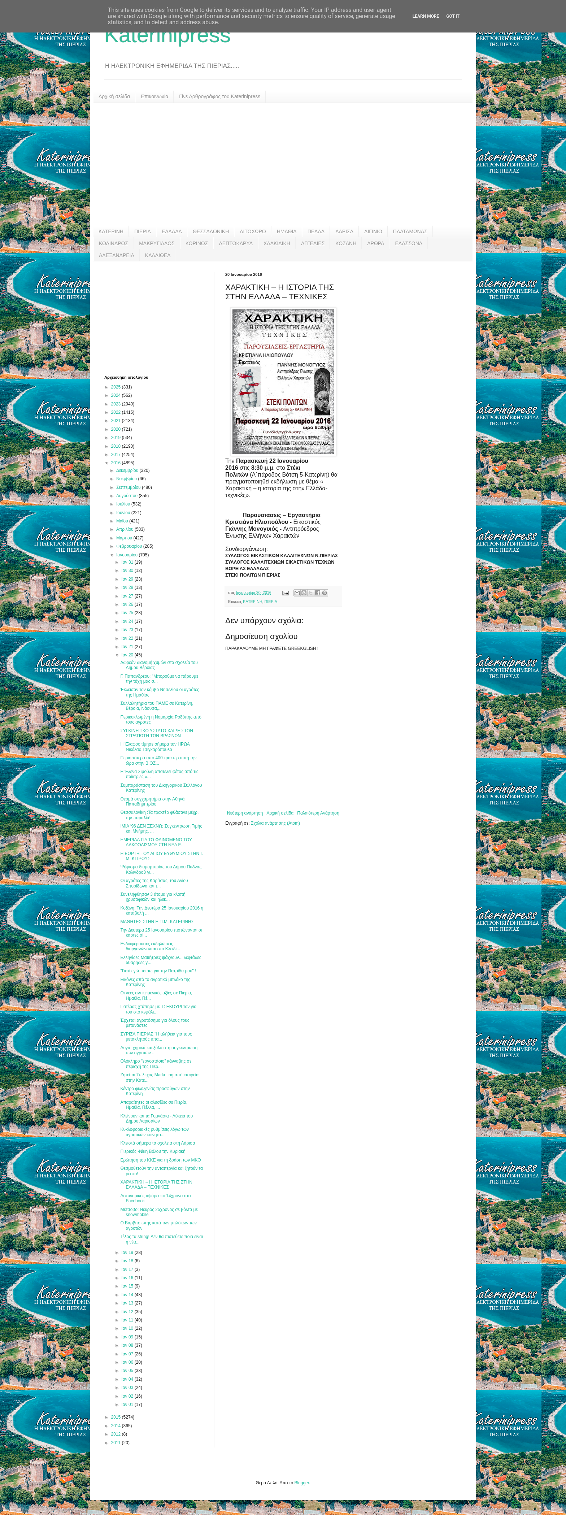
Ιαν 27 (127, 596)
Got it (453, 16)
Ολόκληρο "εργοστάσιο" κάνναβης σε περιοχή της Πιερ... (155, 1064)
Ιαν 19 (127, 1252)
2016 (116, 462)
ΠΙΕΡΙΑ (142, 231)
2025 (116, 387)
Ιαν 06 (127, 1362)
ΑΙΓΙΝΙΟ (373, 231)
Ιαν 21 (127, 646)
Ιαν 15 (127, 1286)
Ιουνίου (123, 512)
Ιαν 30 (127, 570)
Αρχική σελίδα (114, 96)
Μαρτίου (125, 538)
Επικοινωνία (154, 96)
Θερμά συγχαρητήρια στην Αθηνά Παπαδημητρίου (152, 801)
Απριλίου (125, 529)
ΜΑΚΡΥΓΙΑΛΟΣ (157, 243)
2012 (116, 1434)
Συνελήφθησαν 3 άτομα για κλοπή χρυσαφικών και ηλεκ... (152, 897)
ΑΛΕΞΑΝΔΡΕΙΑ (116, 255)
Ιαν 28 (127, 587)
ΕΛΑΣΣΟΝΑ (408, 243)
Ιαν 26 (127, 604)
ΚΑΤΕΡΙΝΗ (111, 231)
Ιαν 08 (127, 1345)
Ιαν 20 (127, 654)
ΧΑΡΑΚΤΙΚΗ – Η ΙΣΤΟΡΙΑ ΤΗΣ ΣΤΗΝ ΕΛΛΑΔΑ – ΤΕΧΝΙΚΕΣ (156, 1185)
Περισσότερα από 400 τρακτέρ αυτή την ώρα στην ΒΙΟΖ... (158, 760)
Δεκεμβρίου (128, 470)
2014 (116, 1425)
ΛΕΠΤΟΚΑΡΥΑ (236, 243)
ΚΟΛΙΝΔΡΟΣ (113, 243)
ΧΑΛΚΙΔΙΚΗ (277, 243)
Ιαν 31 (127, 562)
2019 (116, 437)
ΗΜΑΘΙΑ (287, 231)
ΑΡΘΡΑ (375, 243)
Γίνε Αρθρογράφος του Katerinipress (219, 96)
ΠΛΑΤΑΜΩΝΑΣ (410, 231)
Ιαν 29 (127, 579)
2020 (116, 429)
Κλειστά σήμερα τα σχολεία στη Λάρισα (157, 1143)
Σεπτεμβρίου (129, 487)
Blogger (301, 1482)
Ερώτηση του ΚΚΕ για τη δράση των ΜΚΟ (160, 1160)
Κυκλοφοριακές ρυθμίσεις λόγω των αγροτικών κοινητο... (154, 1132)
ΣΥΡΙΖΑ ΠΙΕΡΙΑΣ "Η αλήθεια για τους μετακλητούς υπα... (156, 1037)
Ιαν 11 (127, 1320)
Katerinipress (167, 35)
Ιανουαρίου (127, 554)
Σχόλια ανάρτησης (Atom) (275, 823)
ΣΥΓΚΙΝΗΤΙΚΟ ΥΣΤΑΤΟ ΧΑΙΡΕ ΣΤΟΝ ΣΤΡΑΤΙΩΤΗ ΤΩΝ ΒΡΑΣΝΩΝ (156, 733)
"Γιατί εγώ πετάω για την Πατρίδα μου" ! (158, 970)
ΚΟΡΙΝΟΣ (197, 243)
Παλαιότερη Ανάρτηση (318, 813)
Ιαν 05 (127, 1370)
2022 (116, 412)
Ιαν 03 (127, 1387)
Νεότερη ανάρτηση (245, 813)
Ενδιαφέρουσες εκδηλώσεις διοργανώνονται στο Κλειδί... (150, 946)
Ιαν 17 (127, 1269)
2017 (116, 454)
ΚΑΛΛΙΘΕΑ (158, 255)
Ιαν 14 (127, 1294)
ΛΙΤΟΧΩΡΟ (253, 231)
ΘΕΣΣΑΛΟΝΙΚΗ (211, 231)
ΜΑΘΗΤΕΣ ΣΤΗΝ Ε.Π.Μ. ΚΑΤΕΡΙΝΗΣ (157, 921)
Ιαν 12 (127, 1311)
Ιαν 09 (127, 1337)
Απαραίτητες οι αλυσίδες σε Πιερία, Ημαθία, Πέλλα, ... (153, 1105)
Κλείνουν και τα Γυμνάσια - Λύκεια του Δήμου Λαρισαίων (156, 1119)
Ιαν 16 (127, 1277)
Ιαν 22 (127, 638)
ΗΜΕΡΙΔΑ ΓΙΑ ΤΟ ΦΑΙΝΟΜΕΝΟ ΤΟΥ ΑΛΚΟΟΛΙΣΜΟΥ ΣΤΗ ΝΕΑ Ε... (156, 842)
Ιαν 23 (127, 629)
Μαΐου (122, 521)
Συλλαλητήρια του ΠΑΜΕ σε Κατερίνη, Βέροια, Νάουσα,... (156, 706)
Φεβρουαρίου (129, 546)
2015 (116, 1417)
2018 (116, 446)
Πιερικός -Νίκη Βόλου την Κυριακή (152, 1151)
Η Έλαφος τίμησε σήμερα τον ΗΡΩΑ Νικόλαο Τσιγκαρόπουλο (155, 747)
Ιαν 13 (127, 1303)
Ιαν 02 (127, 1396)
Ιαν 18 (127, 1260)
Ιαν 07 (127, 1353)
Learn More (426, 16)
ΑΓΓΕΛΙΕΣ (313, 243)
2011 (116, 1442)
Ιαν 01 (127, 1404)
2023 (116, 404)
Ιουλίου (123, 504)
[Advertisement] (283, 164)
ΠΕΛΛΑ (316, 231)
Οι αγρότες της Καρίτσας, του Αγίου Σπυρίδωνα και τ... (154, 883)
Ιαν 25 (127, 612)
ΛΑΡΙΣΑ (344, 231)
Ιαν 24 (127, 621)
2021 (116, 420)
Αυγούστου (127, 495)
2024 (116, 395)
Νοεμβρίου (127, 478)
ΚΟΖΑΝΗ (345, 243)
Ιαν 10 (127, 1328)
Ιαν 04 (127, 1379)
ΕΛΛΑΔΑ (172, 231)
